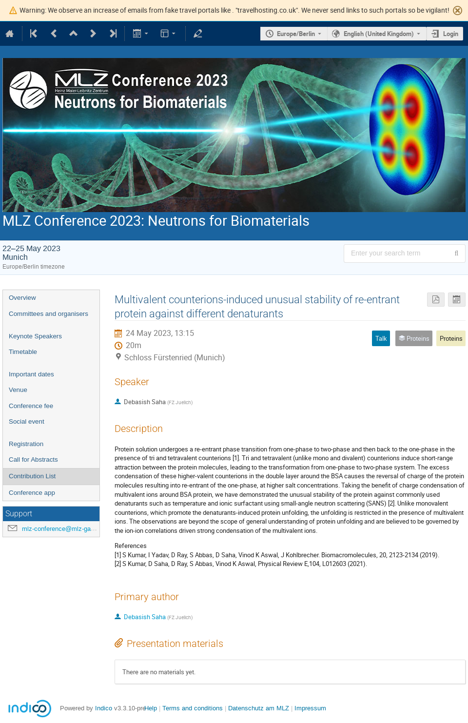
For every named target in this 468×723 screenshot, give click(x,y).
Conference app (32, 492)
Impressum (310, 708)
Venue (18, 389)
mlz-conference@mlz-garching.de (69, 529)
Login (450, 33)
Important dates (31, 374)
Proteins (451, 338)
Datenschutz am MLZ (258, 708)
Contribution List (32, 476)
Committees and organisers (48, 313)
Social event (26, 421)
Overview (22, 297)
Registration (26, 444)
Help (150, 708)
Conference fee (31, 406)
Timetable (23, 351)
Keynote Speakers (35, 336)
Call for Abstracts (33, 459)
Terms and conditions (192, 708)
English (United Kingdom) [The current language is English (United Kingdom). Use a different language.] (379, 33)
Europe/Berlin (296, 33)
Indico (103, 708)
